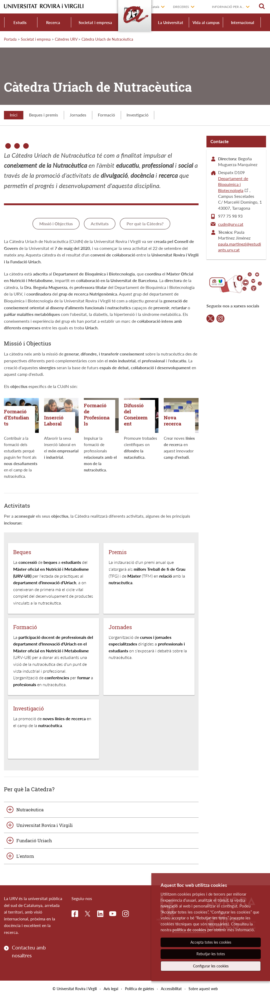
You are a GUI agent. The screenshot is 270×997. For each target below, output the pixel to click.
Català (155, 7)
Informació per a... (228, 7)
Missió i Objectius (56, 223)
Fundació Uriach (34, 840)
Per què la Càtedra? (145, 223)
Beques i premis (43, 114)
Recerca (53, 22)
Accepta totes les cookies (210, 942)
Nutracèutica (30, 810)
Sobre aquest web (203, 988)
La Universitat (170, 22)
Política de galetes (139, 988)
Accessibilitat (171, 988)
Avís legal (111, 988)
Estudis (20, 22)
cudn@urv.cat (230, 224)
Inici (13, 114)
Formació (106, 114)
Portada (10, 39)
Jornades (78, 114)
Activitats (100, 223)
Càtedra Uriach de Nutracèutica (107, 39)
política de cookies (189, 929)
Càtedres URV (66, 39)
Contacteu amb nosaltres (29, 951)
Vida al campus (206, 22)
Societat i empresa (95, 22)
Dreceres (181, 7)
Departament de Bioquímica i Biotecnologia (233, 184)
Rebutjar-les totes (210, 954)
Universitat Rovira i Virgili (44, 825)
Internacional (242, 22)
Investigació (137, 114)
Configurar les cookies (211, 966)
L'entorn (25, 856)
